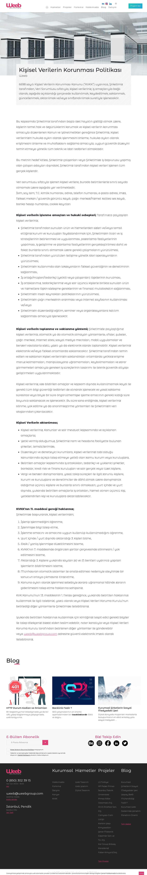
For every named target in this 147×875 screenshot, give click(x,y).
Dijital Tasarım (82, 790)
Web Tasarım (81, 782)
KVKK (54, 799)
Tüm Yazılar (126, 824)
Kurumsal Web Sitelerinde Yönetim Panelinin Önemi (131, 811)
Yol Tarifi (9, 813)
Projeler (67, 7)
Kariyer (55, 794)
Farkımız (78, 7)
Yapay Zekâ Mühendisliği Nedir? (127, 798)
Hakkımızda (92, 7)
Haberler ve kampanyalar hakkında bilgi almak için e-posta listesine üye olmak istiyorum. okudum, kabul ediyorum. (35, 754)
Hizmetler (55, 7)
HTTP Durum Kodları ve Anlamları (26, 708)
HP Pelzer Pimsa (106, 786)
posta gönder (11, 799)
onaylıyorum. (25, 750)
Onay (141, 873)
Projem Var (135, 6)
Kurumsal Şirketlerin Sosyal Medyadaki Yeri (115, 709)
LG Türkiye (103, 782)
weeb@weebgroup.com (40, 634)
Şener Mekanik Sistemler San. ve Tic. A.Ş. (106, 836)
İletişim (112, 7)
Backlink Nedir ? (62, 708)
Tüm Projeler (103, 861)
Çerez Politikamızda (108, 873)
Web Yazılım (81, 786)
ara (7, 786)
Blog (103, 7)
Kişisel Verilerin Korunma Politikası (22, 749)
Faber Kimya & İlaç (107, 852)
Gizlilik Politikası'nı (24, 755)
